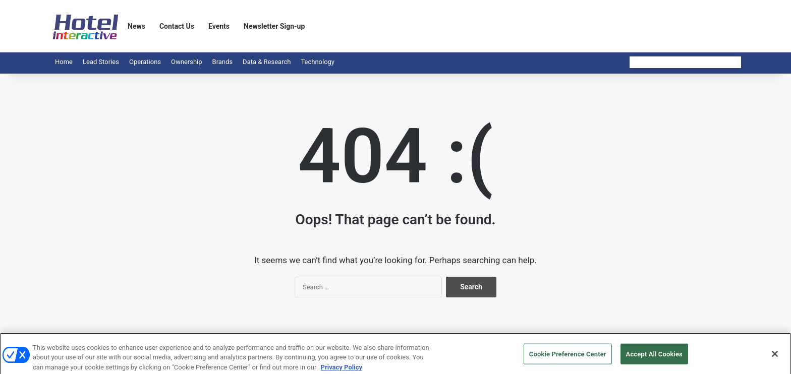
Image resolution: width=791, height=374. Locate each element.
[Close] (775, 357)
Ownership (186, 62)
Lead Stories (101, 62)
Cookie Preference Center (567, 357)
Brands (222, 62)
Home (64, 62)
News (136, 26)
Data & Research (267, 62)
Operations (145, 62)
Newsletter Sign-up (274, 26)
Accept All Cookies (654, 357)
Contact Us (176, 26)
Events (219, 26)
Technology (317, 62)
